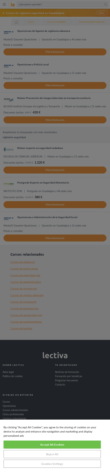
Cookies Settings (52, 463)
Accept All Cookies (52, 444)
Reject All (52, 454)
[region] (55, 446)
